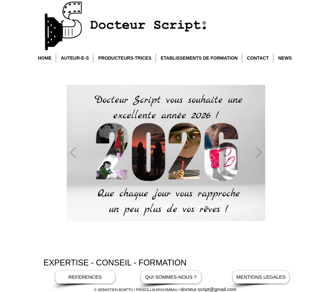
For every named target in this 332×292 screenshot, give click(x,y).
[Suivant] (259, 152)
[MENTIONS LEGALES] (261, 277)
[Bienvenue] (155, 214)
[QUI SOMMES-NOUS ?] (171, 277)
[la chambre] (170, 214)
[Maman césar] (185, 214)
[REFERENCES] (85, 277)
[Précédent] (73, 152)
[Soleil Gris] (162, 214)
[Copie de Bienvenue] (147, 214)
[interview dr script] (177, 214)
